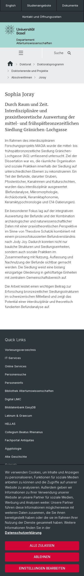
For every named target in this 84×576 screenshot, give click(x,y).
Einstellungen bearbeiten (42, 568)
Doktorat (25, 64)
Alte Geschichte (16, 456)
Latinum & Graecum (18, 415)
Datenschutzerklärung (23, 533)
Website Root (10, 63)
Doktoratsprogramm (50, 64)
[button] (21, 53)
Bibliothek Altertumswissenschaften (29, 391)
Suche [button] (63, 53)
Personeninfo (14, 382)
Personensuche (15, 374)
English (11, 5)
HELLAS (10, 423)
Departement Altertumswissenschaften (34, 41)
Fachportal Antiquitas (19, 440)
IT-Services (13, 358)
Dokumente (70, 5)
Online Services (15, 366)
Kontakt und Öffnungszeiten (41, 16)
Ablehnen (42, 557)
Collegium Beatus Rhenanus (24, 432)
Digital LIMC (13, 399)
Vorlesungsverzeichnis (20, 350)
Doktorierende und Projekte (29, 71)
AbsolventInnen (21, 77)
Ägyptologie (13, 448)
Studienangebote (39, 5)
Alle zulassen (42, 545)
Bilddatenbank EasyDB (20, 407)
